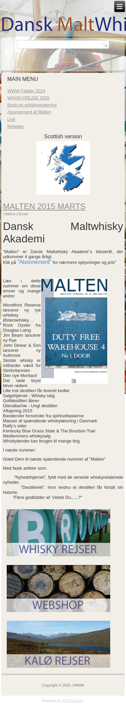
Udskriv (10, 214)
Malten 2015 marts (44, 206)
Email (23, 214)
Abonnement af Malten (29, 111)
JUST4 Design (72, 701)
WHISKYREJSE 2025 (28, 97)
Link (11, 119)
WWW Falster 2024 (26, 90)
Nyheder (15, 126)
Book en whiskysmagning (32, 104)
